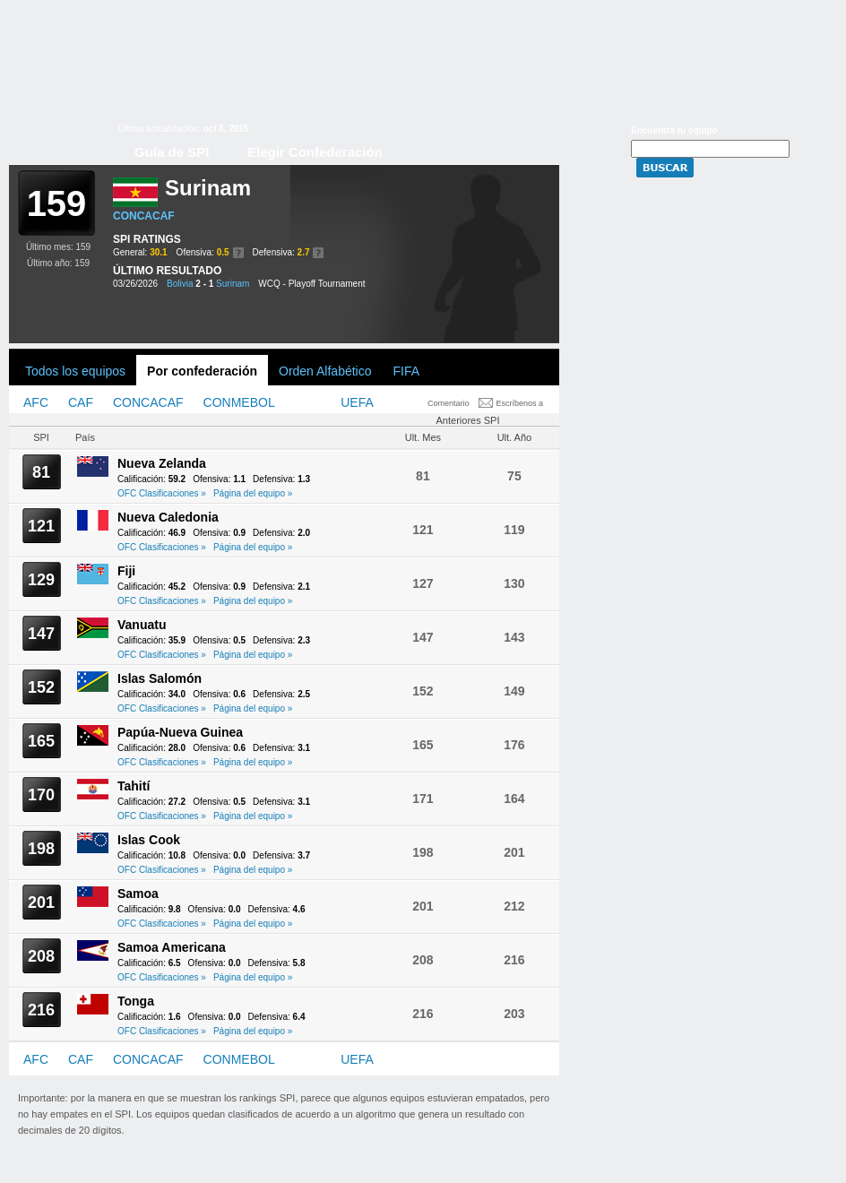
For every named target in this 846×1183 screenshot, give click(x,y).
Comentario (448, 403)
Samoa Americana (171, 947)
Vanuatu (141, 624)
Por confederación (202, 371)
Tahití (133, 786)
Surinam (232, 284)
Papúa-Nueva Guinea (180, 732)
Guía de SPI (171, 152)
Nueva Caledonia (168, 517)
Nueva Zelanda (161, 463)
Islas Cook (148, 840)
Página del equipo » (252, 493)
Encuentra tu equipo (674, 130)
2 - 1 (204, 284)
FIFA (406, 371)
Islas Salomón (159, 678)
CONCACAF (144, 216)
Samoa (138, 893)
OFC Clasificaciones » (161, 493)
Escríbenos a (520, 403)
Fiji (126, 571)
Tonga (135, 1001)
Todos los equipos (75, 371)
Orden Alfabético (325, 371)
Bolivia (180, 284)
